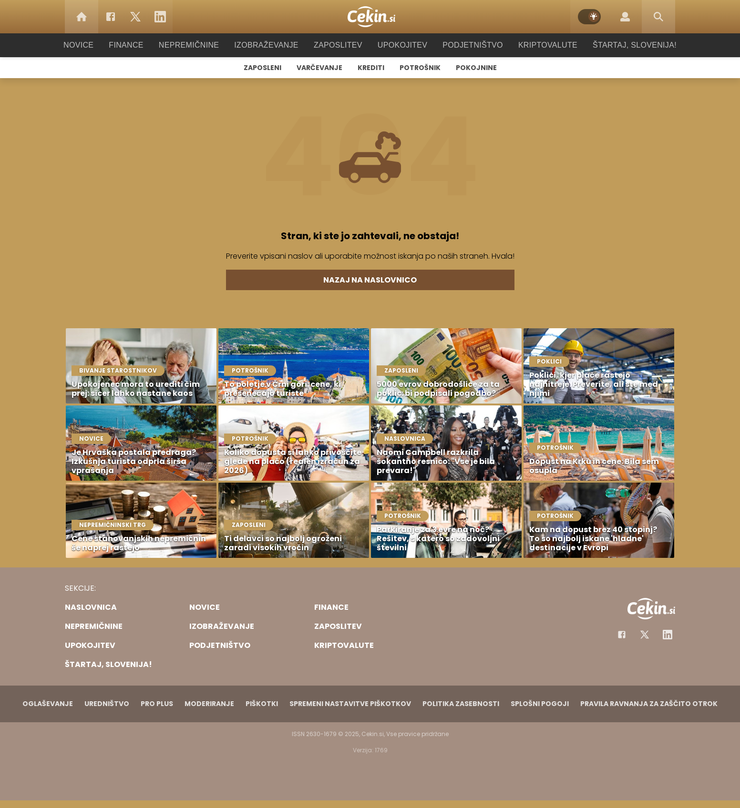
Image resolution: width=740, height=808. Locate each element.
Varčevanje (319, 67)
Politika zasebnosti (460, 703)
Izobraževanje (270, 45)
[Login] (625, 16)
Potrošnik (420, 67)
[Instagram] (667, 634)
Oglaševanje (47, 703)
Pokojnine (476, 67)
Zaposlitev (338, 45)
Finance (139, 45)
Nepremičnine (198, 45)
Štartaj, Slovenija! (621, 45)
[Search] (658, 16)
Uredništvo (106, 703)
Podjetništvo (466, 45)
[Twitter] (135, 16)
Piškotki (262, 703)
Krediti (371, 67)
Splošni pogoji (540, 703)
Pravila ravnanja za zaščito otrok (649, 703)
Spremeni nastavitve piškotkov (350, 703)
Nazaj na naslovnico (370, 279)
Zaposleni (262, 67)
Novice (93, 45)
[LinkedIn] (160, 16)
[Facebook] (110, 16)
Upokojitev (399, 45)
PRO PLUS (157, 703)
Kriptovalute (538, 45)
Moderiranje (209, 703)
